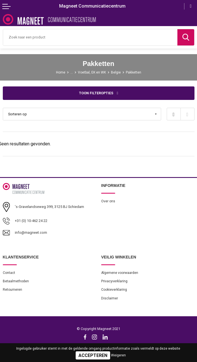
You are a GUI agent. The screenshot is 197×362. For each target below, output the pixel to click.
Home (60, 72)
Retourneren (12, 290)
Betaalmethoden (16, 281)
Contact (9, 273)
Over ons (108, 201)
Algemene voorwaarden (119, 273)
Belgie (116, 72)
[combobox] (90, 37)
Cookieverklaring (114, 290)
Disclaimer (109, 298)
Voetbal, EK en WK (92, 72)
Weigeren (118, 355)
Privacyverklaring (114, 281)
